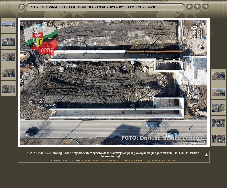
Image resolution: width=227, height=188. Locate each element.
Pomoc (172, 160)
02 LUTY (126, 7)
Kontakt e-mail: (157, 160)
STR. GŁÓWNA (44, 7)
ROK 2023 (106, 7)
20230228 (146, 7)
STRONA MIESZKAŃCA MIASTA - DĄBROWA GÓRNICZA (114, 160)
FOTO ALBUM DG (77, 7)
